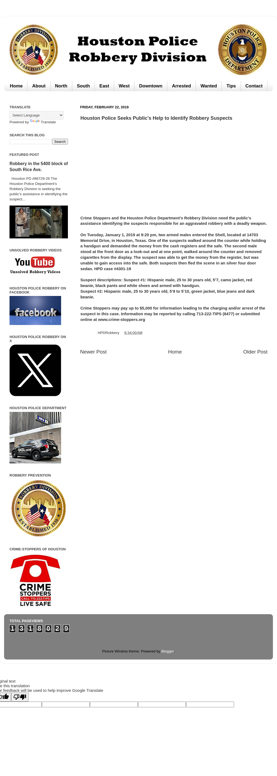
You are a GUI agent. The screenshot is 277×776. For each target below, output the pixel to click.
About (38, 86)
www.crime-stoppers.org (121, 319)
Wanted (208, 86)
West (124, 86)
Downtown (150, 86)
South (83, 86)
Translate (43, 122)
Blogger (167, 651)
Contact (254, 86)
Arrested (181, 86)
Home (16, 86)
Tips (231, 86)
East (104, 86)
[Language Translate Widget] (37, 115)
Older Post (255, 352)
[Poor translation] (20, 697)
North (61, 86)
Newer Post (93, 352)
